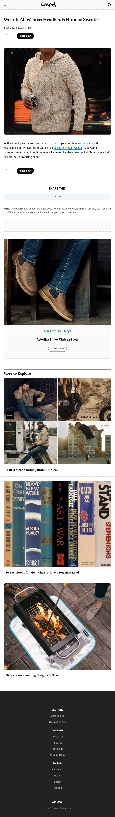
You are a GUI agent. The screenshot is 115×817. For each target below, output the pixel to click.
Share (57, 196)
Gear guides (57, 715)
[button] (5, 5)
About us (57, 742)
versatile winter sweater (68, 147)
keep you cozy (86, 143)
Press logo (57, 748)
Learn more (57, 348)
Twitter (57, 775)
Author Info (10, 28)
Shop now (25, 35)
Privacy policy (57, 754)
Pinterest (57, 781)
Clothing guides (57, 722)
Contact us (57, 736)
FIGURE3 (49, 808)
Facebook (57, 769)
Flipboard (57, 787)
